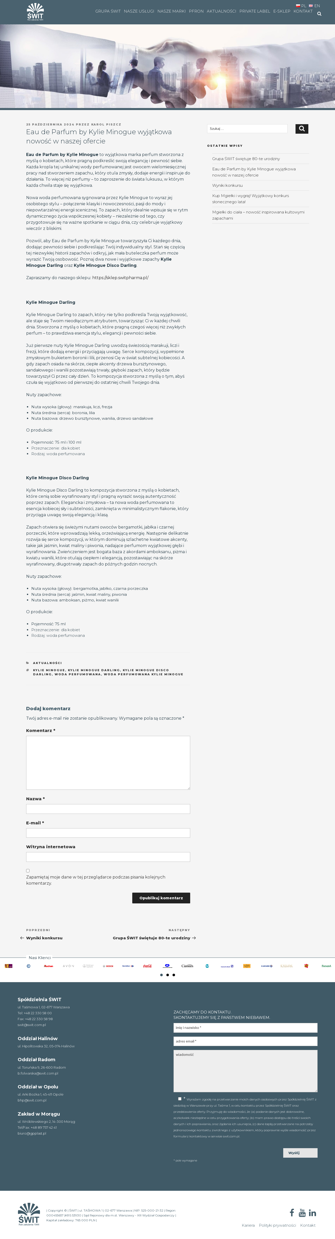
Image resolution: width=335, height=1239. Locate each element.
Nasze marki (171, 11)
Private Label (254, 11)
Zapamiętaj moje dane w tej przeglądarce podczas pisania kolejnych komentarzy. (95, 880)
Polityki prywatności (277, 1225)
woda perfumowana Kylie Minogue (144, 674)
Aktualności (221, 11)
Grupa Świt (108, 11)
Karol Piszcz (106, 124)
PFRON (196, 11)
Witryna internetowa (50, 846)
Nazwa (35, 798)
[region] (167, 55)
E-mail (35, 823)
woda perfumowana (78, 674)
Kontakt (303, 11)
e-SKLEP (281, 11)
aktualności (47, 663)
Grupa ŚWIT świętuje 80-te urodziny (246, 158)
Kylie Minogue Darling (94, 670)
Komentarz (40, 730)
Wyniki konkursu (227, 185)
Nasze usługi (139, 11)
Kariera (248, 1225)
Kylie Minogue (49, 670)
